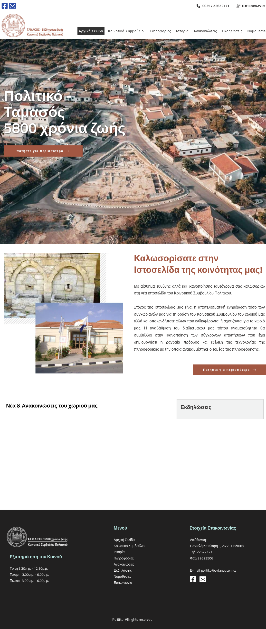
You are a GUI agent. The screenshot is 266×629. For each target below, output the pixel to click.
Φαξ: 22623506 (201, 558)
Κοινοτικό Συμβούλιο (129, 545)
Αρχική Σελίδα (124, 539)
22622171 (204, 551)
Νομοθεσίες (123, 576)
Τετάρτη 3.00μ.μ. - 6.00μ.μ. (29, 574)
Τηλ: (193, 551)
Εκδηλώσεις (123, 570)
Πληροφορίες (124, 558)
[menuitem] (90, 31)
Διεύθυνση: (198, 539)
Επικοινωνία (123, 582)
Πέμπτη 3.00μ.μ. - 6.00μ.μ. (29, 580)
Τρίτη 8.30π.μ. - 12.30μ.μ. (29, 568)
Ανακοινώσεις (124, 564)
